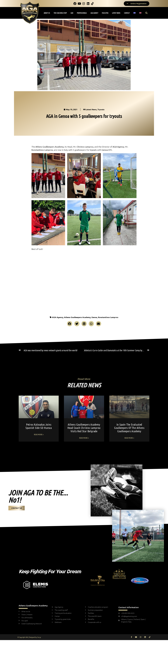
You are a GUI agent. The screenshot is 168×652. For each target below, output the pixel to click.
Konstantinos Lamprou (108, 317)
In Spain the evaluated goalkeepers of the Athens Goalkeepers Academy (129, 428)
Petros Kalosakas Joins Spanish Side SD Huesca (39, 426)
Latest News (91, 109)
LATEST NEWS (116, 13)
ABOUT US (47, 13)
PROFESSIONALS (82, 13)
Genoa (94, 317)
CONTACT (127, 13)
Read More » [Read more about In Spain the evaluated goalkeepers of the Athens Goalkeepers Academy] (129, 438)
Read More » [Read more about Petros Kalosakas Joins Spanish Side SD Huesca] (39, 434)
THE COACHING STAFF (60, 13)
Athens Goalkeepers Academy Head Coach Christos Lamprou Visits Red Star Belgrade (84, 428)
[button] (146, 13)
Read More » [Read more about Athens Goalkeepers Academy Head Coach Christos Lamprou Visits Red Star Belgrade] (84, 438)
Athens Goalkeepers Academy (77, 317)
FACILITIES (105, 13)
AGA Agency (57, 317)
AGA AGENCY (94, 13)
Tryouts (101, 109)
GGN (72, 13)
